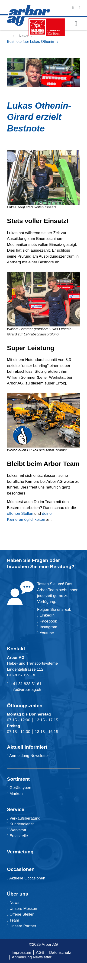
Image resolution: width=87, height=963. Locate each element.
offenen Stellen (20, 513)
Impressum (21, 952)
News (23, 36)
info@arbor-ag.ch (26, 689)
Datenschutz (60, 952)
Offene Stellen (20, 914)
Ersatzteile (17, 836)
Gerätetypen (19, 788)
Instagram (48, 627)
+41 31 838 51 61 (26, 684)
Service (15, 809)
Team (13, 920)
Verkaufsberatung (23, 818)
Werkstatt (16, 830)
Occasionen (21, 869)
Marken (15, 793)
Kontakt (16, 648)
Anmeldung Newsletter (28, 756)
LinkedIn (47, 615)
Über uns (17, 893)
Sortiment (18, 779)
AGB (40, 952)
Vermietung (20, 851)
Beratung (60, 566)
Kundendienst (20, 824)
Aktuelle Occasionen (26, 878)
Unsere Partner (21, 926)
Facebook (48, 621)
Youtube (45, 633)
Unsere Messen (22, 908)
